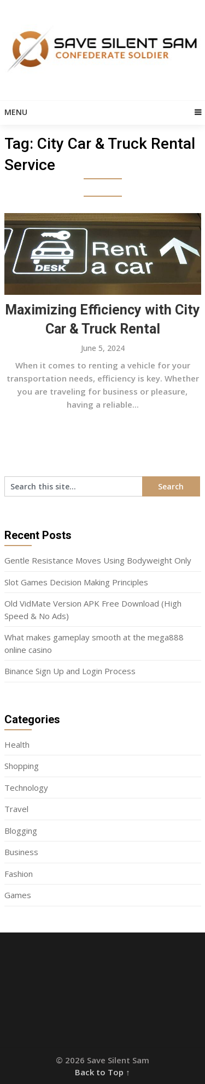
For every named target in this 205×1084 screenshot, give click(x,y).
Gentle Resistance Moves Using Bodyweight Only (97, 560)
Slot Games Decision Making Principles (76, 582)
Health (17, 744)
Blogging (20, 830)
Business (21, 851)
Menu (15, 112)
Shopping (21, 765)
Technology (26, 787)
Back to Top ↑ (102, 1072)
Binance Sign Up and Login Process (70, 670)
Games (17, 894)
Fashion (18, 873)
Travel (16, 808)
